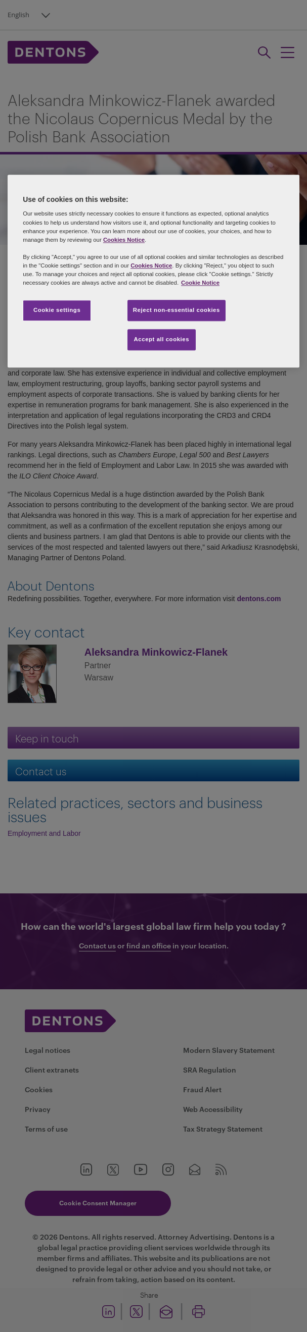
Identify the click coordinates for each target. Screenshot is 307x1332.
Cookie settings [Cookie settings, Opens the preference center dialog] (56, 310)
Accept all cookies (162, 339)
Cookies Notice (124, 240)
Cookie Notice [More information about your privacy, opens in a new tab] (200, 283)
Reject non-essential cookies (176, 310)
